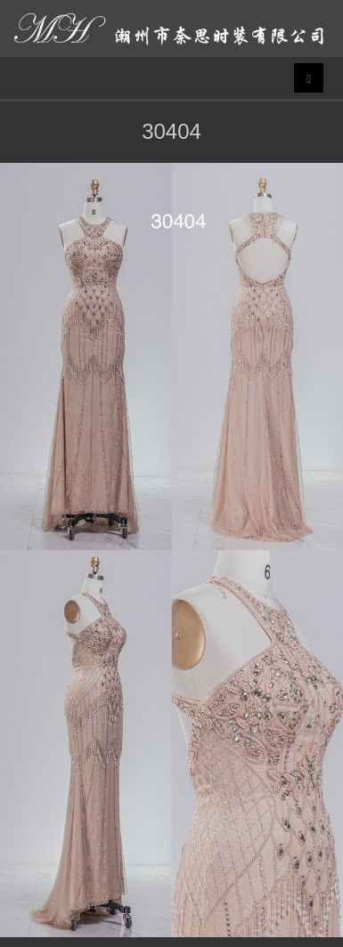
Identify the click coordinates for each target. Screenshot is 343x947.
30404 (171, 131)
